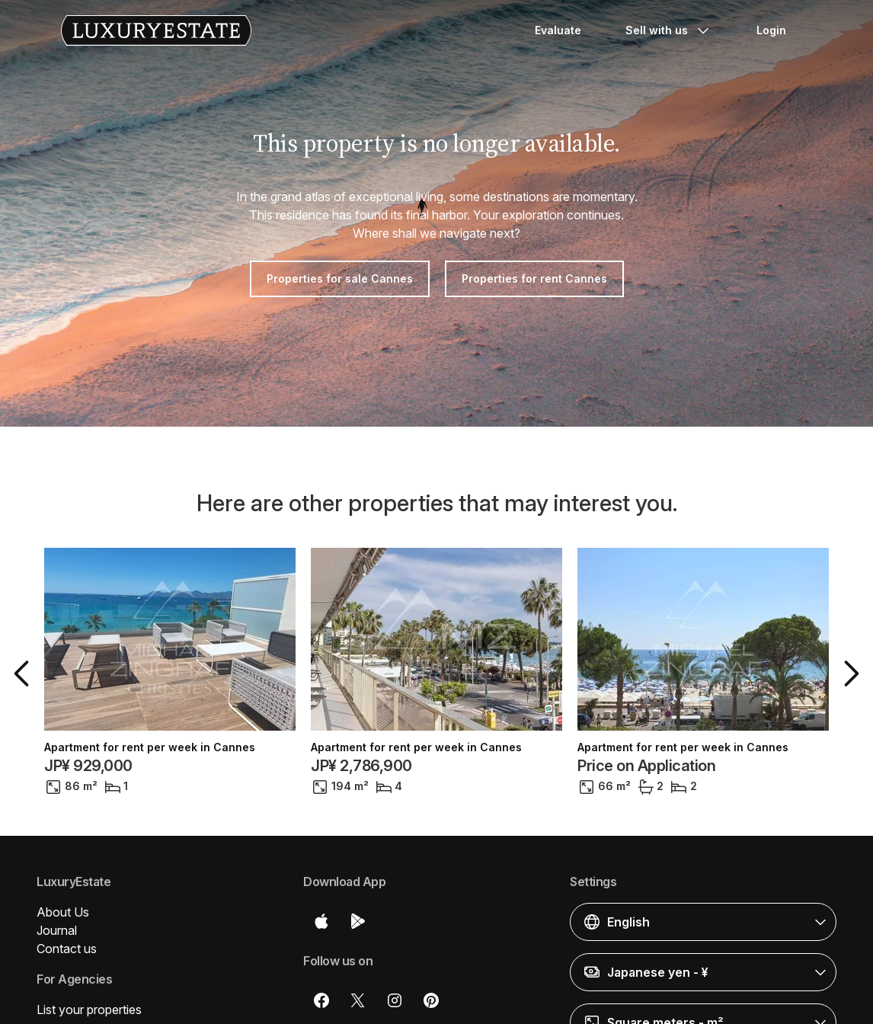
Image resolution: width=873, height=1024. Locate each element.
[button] (24, 673)
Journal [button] (57, 930)
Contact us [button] (67, 948)
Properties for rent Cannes (534, 278)
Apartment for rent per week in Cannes (149, 747)
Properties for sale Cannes (340, 278)
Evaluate (558, 30)
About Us (63, 912)
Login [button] (771, 30)
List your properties (89, 1009)
